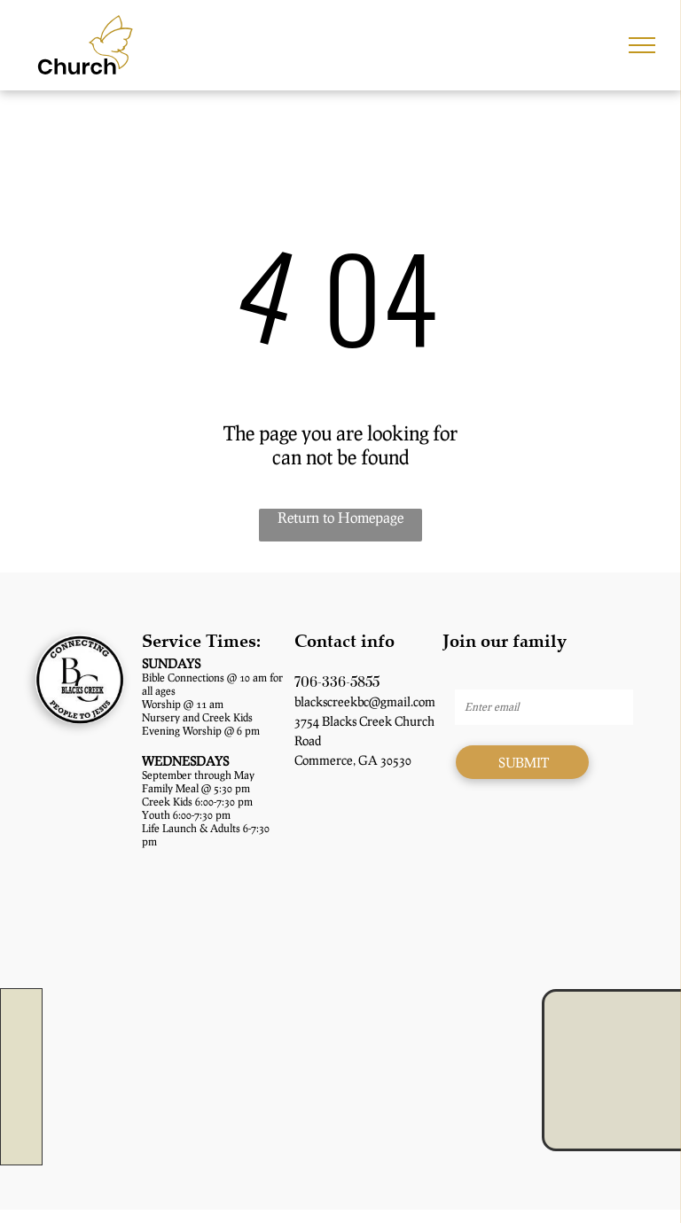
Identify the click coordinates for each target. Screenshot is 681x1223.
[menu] (642, 45)
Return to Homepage (340, 517)
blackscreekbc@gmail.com (364, 701)
